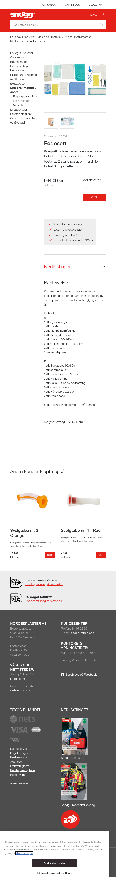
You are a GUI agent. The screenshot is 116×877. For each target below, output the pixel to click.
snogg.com (17, 678)
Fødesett (42, 41)
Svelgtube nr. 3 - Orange (25, 533)
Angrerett (16, 761)
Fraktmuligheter (20, 766)
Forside (15, 36)
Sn (62, 757)
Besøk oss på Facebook (81, 674)
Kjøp (94, 197)
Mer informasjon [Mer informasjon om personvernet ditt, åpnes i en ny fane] (24, 874)
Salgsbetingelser (20, 753)
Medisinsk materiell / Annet (54, 36)
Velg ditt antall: (92, 179)
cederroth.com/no (21, 690)
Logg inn (96, 4)
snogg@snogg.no (82, 632)
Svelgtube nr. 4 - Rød (81, 530)
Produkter (28, 36)
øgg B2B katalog (75, 757)
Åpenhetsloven (19, 783)
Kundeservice (18, 748)
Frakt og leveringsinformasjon (44, 584)
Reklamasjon (18, 757)
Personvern (17, 774)
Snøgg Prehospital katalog (78, 805)
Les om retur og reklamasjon (43, 601)
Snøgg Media (72, 834)
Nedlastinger (57, 266)
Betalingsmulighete (22, 770)
